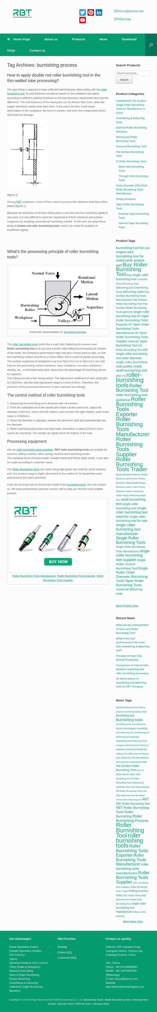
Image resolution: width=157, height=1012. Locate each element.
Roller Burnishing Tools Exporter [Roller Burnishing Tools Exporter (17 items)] (131, 406)
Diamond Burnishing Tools (131, 146)
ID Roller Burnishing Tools (131, 161)
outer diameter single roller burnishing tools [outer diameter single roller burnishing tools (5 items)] (131, 362)
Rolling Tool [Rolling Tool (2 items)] (121, 895)
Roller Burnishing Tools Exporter (76, 575)
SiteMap (62, 946)
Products (78, 39)
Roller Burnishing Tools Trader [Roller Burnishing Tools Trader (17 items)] (131, 464)
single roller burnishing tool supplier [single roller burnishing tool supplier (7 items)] (133, 555)
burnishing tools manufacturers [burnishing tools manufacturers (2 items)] (131, 724)
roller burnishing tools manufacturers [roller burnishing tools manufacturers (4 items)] (132, 868)
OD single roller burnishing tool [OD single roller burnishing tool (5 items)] (132, 354)
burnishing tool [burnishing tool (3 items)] (125, 715)
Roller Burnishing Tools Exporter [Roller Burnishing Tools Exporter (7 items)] (132, 850)
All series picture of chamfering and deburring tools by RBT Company (131, 682)
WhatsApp (124, 18)
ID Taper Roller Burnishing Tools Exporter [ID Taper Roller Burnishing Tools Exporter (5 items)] (132, 320)
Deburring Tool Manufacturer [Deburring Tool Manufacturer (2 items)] (135, 757)
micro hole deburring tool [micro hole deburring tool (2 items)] (137, 787)
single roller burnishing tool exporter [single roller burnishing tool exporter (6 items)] (131, 512)
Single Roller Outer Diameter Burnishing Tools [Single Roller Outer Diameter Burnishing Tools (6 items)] (132, 574)
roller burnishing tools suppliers (34, 449)
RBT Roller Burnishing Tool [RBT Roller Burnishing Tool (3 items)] (133, 803)
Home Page (18, 39)
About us (51, 39)
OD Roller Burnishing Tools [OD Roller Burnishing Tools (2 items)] (129, 791)
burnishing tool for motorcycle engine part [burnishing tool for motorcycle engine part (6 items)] (130, 260)
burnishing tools (76, 484)
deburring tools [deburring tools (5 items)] (133, 291)
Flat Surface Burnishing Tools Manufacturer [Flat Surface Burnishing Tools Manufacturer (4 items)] (132, 295)
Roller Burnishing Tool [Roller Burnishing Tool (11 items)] (132, 388)
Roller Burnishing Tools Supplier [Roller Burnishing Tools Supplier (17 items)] (129, 447)
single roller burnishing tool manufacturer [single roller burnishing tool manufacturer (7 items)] (128, 529)
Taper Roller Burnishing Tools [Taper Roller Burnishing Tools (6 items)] (130, 583)
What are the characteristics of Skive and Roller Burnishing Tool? (132, 628)
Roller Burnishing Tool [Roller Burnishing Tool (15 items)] (130, 830)
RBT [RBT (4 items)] (145, 799)
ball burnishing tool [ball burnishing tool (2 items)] (125, 707)
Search (124, 79)
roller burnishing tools (25, 344)
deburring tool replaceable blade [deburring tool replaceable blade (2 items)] (131, 762)
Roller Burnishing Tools (25, 469)
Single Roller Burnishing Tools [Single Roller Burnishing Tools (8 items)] (130, 540)
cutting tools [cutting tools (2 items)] (122, 753)
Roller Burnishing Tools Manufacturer (34, 575)
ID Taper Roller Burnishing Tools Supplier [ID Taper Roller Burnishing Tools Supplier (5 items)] (132, 337)
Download (129, 39)
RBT (19, 201)
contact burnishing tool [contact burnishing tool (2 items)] (136, 749)
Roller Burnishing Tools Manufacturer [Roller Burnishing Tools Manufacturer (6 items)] (131, 859)
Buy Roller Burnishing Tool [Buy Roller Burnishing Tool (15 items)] (131, 269)
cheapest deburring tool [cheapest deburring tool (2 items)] (127, 745)
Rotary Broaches (126, 199)
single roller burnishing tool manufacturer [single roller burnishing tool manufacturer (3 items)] (131, 907)
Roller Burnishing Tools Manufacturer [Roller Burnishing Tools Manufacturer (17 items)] (132, 426)
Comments (66, 957)
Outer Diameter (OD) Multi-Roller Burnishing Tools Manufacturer (132, 189)
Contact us (37, 50)
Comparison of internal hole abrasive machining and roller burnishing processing (132, 669)
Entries (64, 952)
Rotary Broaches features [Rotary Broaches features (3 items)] (128, 474)
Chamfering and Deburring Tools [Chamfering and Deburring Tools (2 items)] (131, 741)
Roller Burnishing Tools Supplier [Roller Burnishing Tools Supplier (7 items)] (132, 877)
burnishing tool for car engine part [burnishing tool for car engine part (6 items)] (133, 250)
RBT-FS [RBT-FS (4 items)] (121, 376)
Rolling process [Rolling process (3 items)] (138, 891)
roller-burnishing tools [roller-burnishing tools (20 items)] (130, 380)
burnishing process (75, 332)
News (104, 39)
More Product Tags (127, 605)
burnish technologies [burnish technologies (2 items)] (126, 728)
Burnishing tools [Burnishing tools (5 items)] (129, 720)
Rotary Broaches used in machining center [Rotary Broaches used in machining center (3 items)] (130, 491)
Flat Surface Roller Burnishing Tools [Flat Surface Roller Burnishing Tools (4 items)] (131, 307)
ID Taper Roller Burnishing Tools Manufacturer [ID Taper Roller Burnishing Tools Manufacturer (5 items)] (132, 329)
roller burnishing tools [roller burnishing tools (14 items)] (129, 840)
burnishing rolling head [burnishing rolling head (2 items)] (135, 711)
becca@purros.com (131, 10)
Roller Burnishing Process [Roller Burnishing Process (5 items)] (132, 818)
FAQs (11, 50)
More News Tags (133, 921)
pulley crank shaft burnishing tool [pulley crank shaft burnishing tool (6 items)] (131, 368)
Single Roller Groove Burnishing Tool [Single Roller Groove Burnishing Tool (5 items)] (131, 564)
